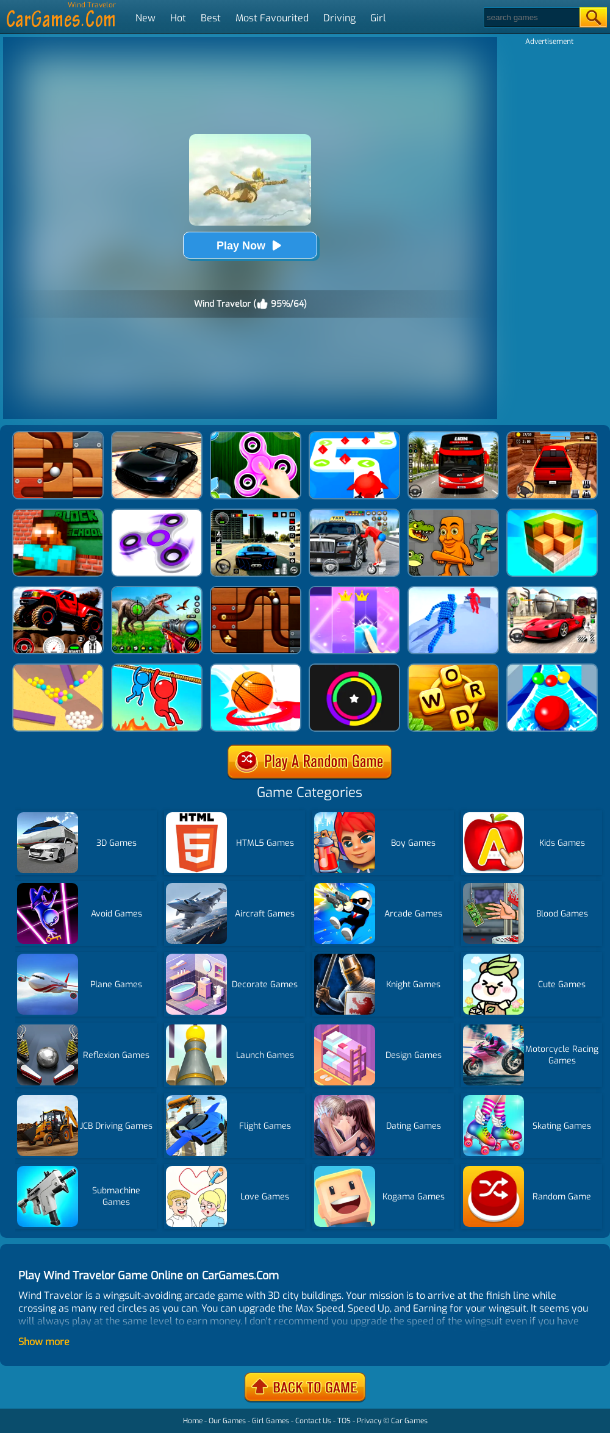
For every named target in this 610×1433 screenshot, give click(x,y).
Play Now (250, 245)
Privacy (369, 1421)
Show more (44, 1341)
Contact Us (313, 1421)
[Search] (531, 17)
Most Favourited (272, 18)
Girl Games (270, 1421)
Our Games (227, 1421)
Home (193, 1421)
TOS (344, 1421)
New (145, 18)
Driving (339, 18)
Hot (178, 18)
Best (211, 18)
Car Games (409, 1421)
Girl (378, 18)
